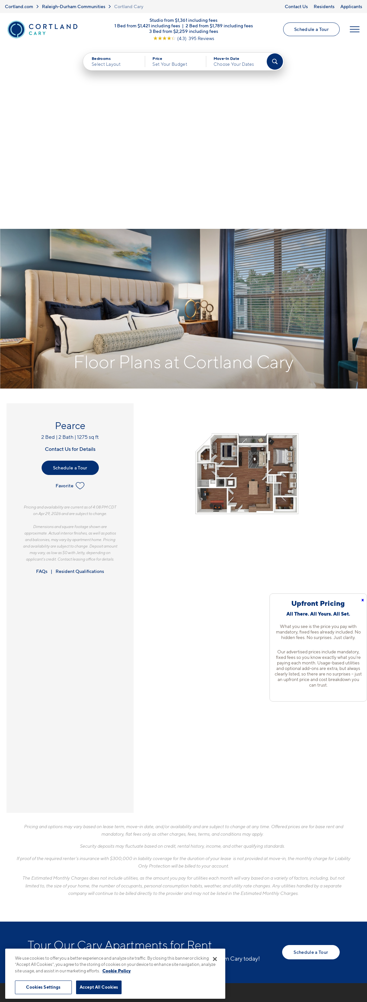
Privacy (153, 945)
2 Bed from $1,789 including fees (219, 26)
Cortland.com (19, 6)
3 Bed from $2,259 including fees (183, 31)
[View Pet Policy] (179, 885)
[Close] (215, 959)
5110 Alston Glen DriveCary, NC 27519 (152, 866)
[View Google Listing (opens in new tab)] (183, 38)
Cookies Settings (43, 987)
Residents (324, 6)
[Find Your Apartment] (275, 62)
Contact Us (296, 6)
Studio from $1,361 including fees (183, 20)
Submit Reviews (182, 945)
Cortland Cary (128, 6)
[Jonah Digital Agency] (324, 942)
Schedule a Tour (311, 29)
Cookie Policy (116, 970)
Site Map (212, 945)
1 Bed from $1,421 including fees (147, 26)
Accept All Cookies (99, 987)
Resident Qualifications (80, 388)
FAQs (41, 388)
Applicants (351, 6)
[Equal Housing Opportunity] (128, 885)
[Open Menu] (355, 30)
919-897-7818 (141, 850)
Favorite (70, 302)
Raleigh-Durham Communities (73, 6)
